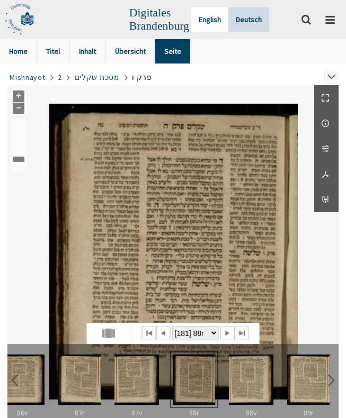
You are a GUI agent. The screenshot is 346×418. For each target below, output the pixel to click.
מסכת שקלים (97, 77)
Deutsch (249, 19)
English (210, 19)
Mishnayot (27, 77)
